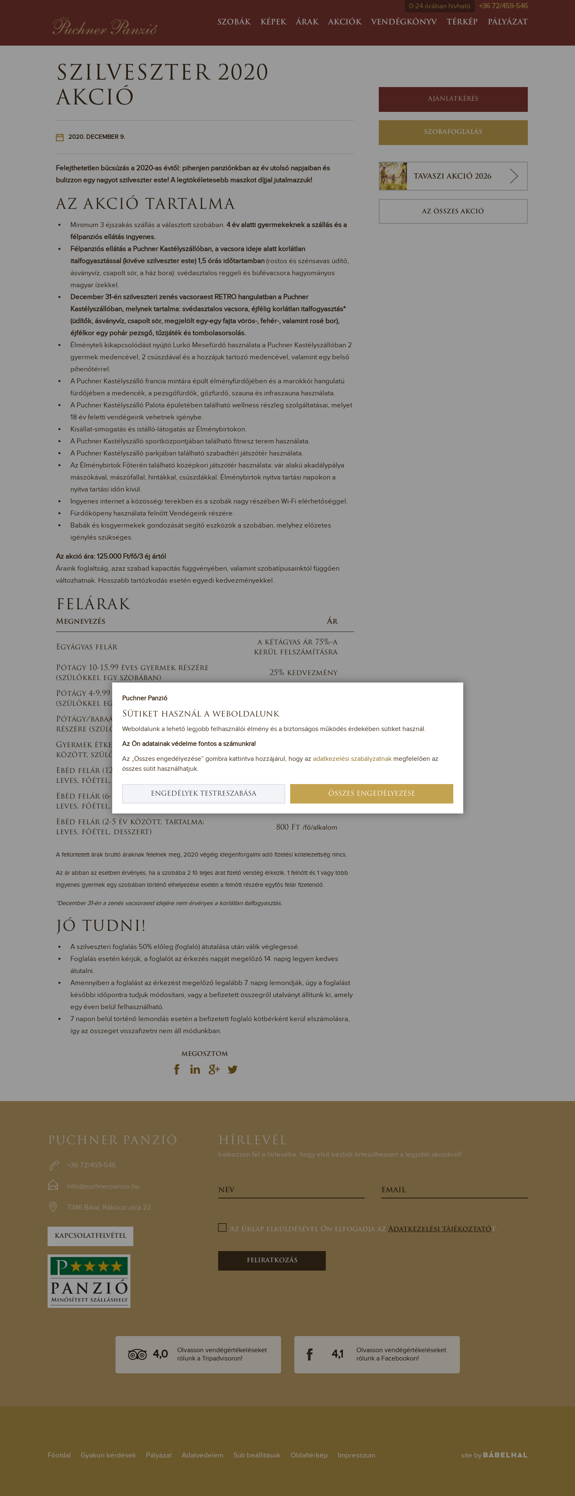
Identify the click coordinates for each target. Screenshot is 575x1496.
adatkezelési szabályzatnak (352, 759)
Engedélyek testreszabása (203, 794)
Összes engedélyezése (371, 794)
